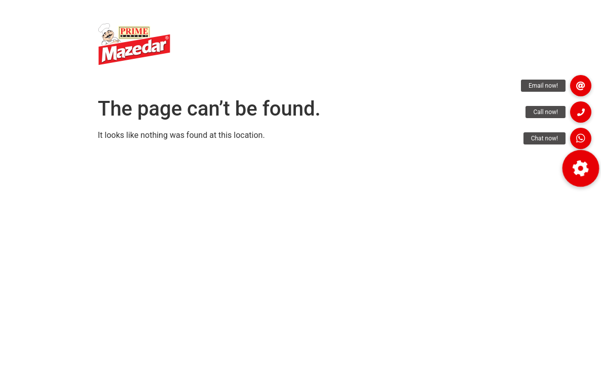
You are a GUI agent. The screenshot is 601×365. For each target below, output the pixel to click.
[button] (580, 168)
